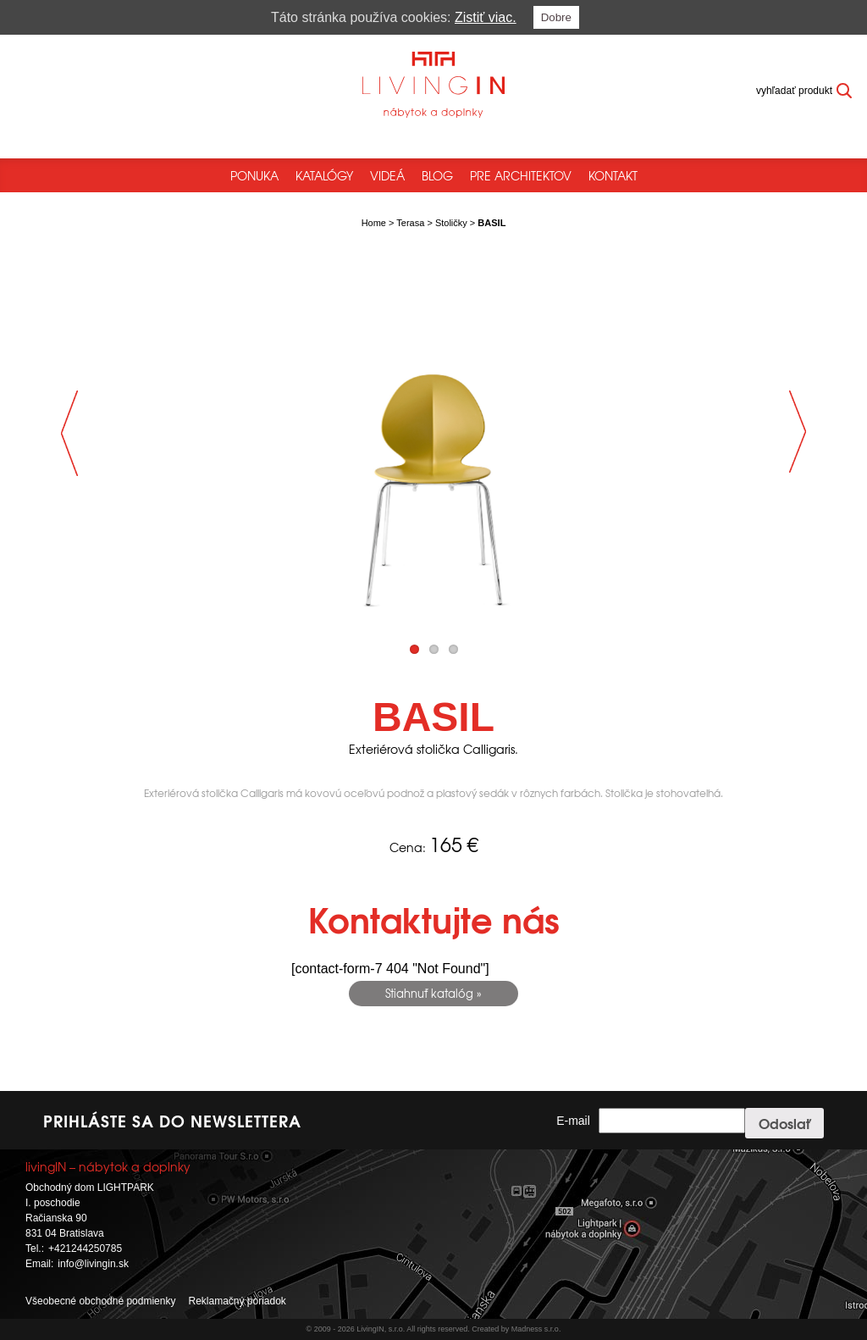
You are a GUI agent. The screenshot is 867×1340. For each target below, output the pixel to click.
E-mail (573, 1120)
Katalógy (324, 175)
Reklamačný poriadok (236, 1301)
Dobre (556, 17)
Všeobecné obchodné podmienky (100, 1301)
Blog (437, 175)
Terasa (410, 223)
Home (374, 223)
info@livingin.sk (93, 1264)
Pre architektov (521, 175)
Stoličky (451, 223)
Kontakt (613, 175)
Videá (387, 175)
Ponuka (254, 175)
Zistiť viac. (485, 17)
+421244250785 (85, 1248)
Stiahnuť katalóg (429, 993)
